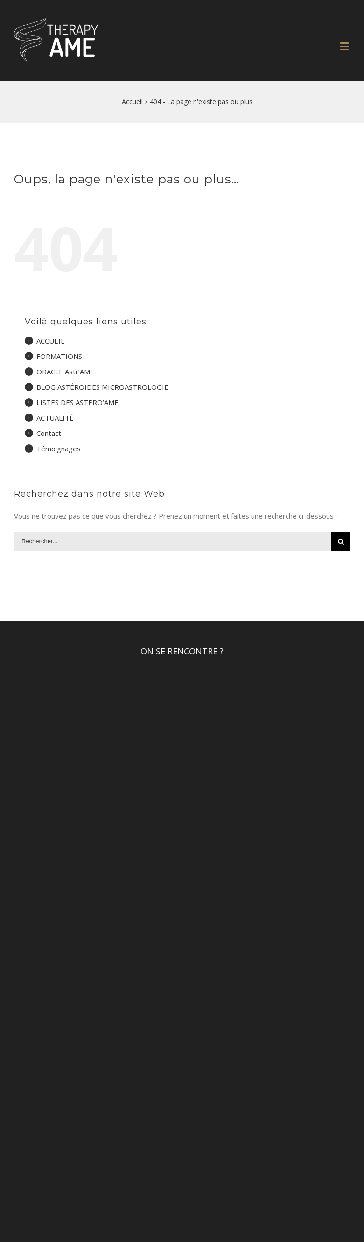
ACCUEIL (50, 340)
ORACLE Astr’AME (65, 371)
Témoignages (58, 448)
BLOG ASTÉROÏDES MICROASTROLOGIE (102, 387)
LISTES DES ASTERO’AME (77, 402)
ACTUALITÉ (55, 417)
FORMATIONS (59, 356)
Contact (48, 433)
